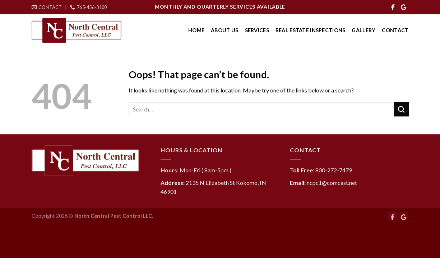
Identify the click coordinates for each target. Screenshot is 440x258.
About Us (224, 30)
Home (196, 30)
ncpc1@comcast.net (332, 182)
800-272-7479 (333, 170)
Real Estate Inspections (310, 30)
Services (257, 30)
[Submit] (401, 109)
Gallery (363, 30)
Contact (395, 30)
